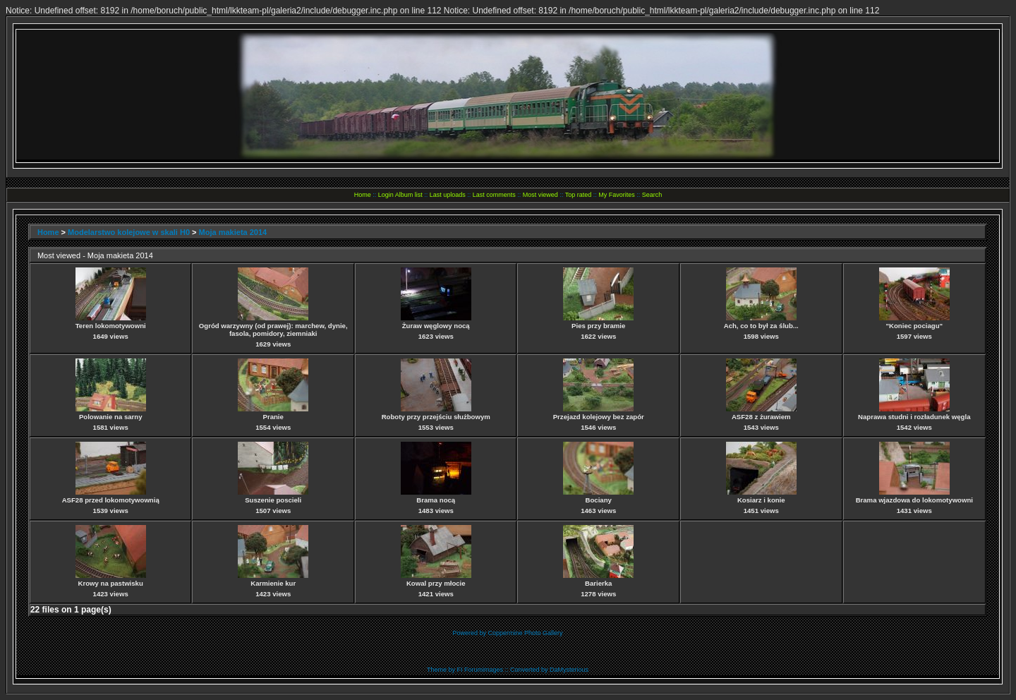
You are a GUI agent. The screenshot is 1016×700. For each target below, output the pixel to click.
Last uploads (448, 194)
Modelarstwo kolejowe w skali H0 (129, 232)
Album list (409, 194)
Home (362, 194)
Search (652, 194)
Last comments (494, 194)
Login (386, 194)
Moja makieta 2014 (233, 232)
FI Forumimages (479, 669)
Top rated (578, 194)
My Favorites (616, 194)
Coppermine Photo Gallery (525, 632)
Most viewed (540, 194)
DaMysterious (569, 669)
